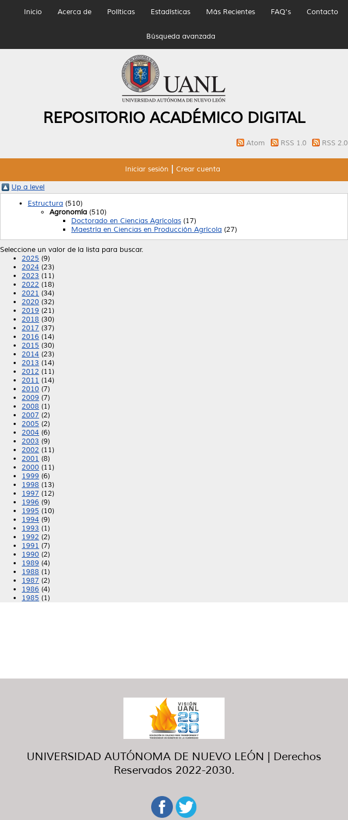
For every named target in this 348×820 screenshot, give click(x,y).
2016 (30, 336)
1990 (30, 554)
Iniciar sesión (147, 169)
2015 (30, 345)
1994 (30, 519)
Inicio (33, 12)
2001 (30, 458)
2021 (30, 293)
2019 (30, 310)
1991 (30, 545)
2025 (30, 258)
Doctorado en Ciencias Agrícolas (126, 221)
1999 (30, 476)
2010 (30, 389)
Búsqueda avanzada (180, 36)
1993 (30, 528)
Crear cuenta (198, 169)
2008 (30, 406)
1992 (30, 537)
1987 (30, 580)
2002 (30, 450)
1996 (30, 502)
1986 (30, 589)
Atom (256, 143)
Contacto (322, 12)
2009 (30, 397)
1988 (30, 572)
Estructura (45, 203)
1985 (30, 598)
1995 (30, 511)
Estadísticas (170, 12)
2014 (30, 354)
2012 (30, 371)
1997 (30, 493)
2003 (30, 441)
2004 (30, 432)
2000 (30, 467)
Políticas (121, 12)
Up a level (28, 187)
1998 (30, 484)
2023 (30, 276)
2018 (30, 319)
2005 (30, 424)
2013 (30, 363)
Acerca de (74, 12)
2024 (30, 267)
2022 (30, 284)
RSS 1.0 (295, 143)
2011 (30, 380)
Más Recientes (230, 12)
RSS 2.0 (335, 143)
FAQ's (281, 12)
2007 (30, 415)
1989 (30, 563)
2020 (30, 302)
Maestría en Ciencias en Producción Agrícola (146, 229)
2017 (30, 328)
